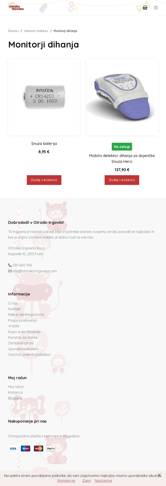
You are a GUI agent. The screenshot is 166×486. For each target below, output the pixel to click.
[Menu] (156, 8)
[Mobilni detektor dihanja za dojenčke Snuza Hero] (122, 97)
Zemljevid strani (20, 343)
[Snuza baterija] (44, 97)
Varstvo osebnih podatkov (29, 354)
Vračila (13, 326)
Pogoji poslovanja (22, 320)
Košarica (15, 392)
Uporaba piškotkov (23, 349)
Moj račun (16, 387)
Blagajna (15, 398)
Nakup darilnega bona (26, 314)
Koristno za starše (22, 337)
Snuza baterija (44, 143)
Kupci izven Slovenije (24, 332)
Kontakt (14, 309)
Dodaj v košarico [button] (44, 180)
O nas (13, 303)
